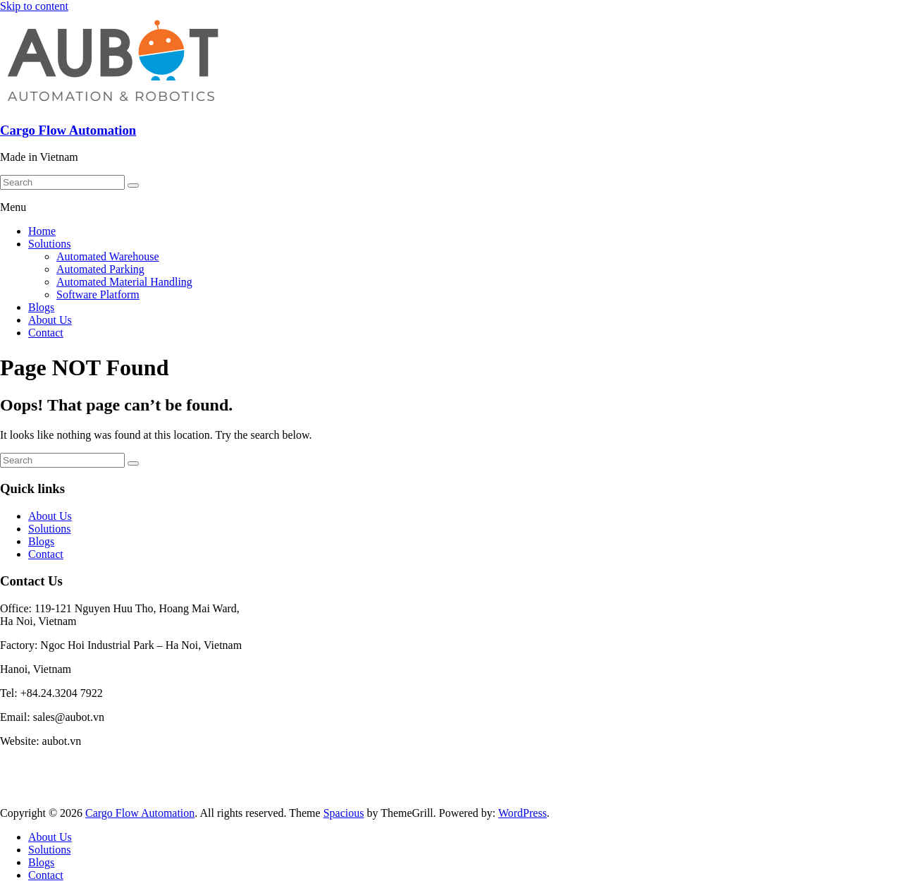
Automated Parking (100, 269)
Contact (45, 333)
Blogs (41, 307)
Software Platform (98, 294)
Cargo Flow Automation (68, 130)
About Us (50, 320)
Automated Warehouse (107, 256)
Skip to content (34, 6)
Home (42, 231)
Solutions (49, 244)
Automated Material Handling (124, 282)
